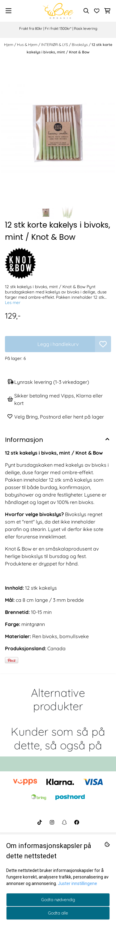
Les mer (12, 302)
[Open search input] (86, 11)
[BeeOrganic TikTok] (40, 822)
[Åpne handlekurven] (107, 11)
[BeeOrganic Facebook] (77, 822)
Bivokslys (80, 44)
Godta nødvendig (58, 899)
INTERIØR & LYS (55, 44)
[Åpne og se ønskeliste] (97, 11)
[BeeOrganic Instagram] (52, 822)
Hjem (9, 44)
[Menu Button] (8, 11)
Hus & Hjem (27, 44)
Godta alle (58, 913)
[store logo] (58, 11)
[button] (103, 344)
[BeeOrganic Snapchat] (64, 822)
